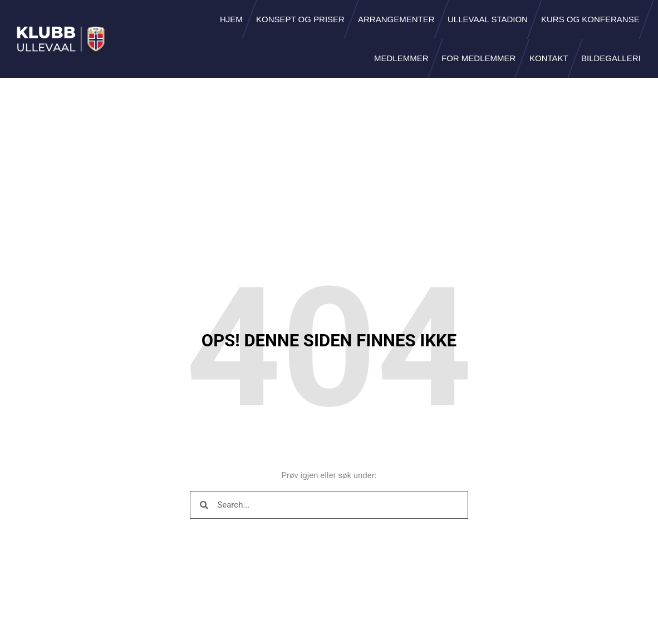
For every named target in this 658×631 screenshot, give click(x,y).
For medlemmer (478, 58)
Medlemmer (401, 58)
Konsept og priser (300, 19)
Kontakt (548, 58)
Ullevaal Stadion (488, 19)
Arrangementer (396, 19)
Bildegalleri (611, 58)
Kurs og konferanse (590, 19)
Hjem (231, 19)
